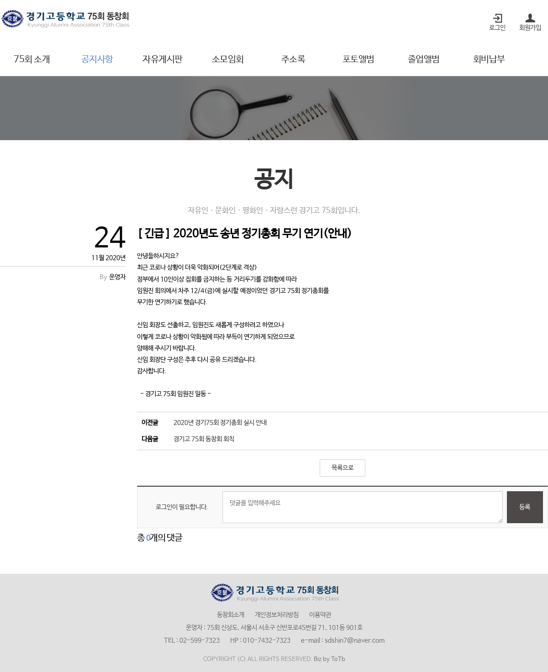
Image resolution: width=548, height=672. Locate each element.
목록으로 (342, 468)
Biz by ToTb (329, 659)
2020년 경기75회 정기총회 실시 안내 (220, 422)
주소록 (293, 59)
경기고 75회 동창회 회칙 (204, 439)
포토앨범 (358, 59)
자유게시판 (162, 59)
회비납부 (489, 59)
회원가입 (530, 27)
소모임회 (228, 59)
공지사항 (97, 59)
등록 (524, 507)
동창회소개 (230, 615)
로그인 (497, 27)
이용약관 (320, 615)
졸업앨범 (424, 59)
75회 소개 (32, 59)
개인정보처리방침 (277, 615)
